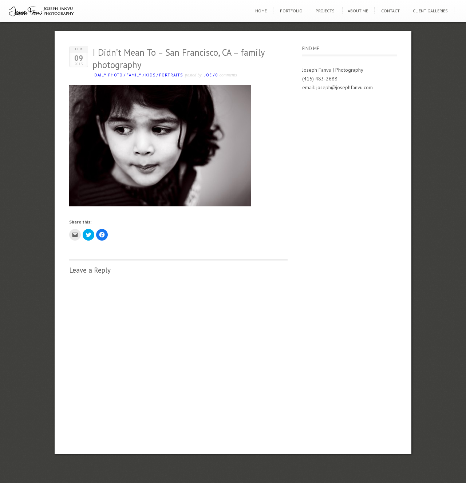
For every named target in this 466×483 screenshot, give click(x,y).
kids (150, 75)
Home (261, 10)
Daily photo (108, 75)
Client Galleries (430, 10)
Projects (325, 10)
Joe (208, 75)
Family (134, 75)
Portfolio (291, 10)
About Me (358, 10)
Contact (390, 10)
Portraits (171, 75)
